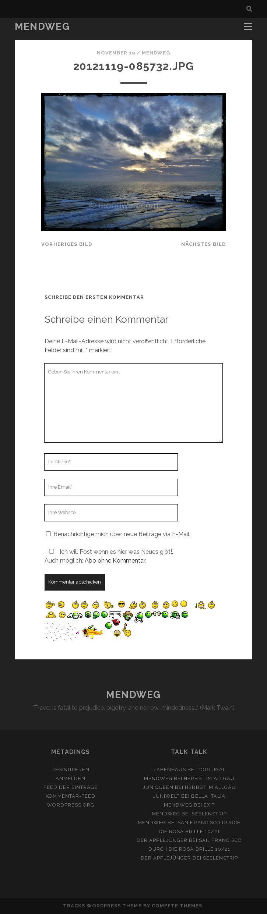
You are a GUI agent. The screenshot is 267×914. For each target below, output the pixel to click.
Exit (209, 805)
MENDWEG (42, 26)
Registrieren (71, 769)
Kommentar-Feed (70, 796)
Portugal (211, 769)
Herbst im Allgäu (209, 778)
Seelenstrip (209, 813)
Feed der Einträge (70, 787)
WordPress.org (70, 805)
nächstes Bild (203, 244)
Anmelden (70, 778)
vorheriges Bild (66, 244)
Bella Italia (208, 796)
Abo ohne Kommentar (115, 560)
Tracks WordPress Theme (102, 905)
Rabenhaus (169, 769)
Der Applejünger (162, 840)
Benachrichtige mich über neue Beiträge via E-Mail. (121, 534)
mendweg (156, 53)
